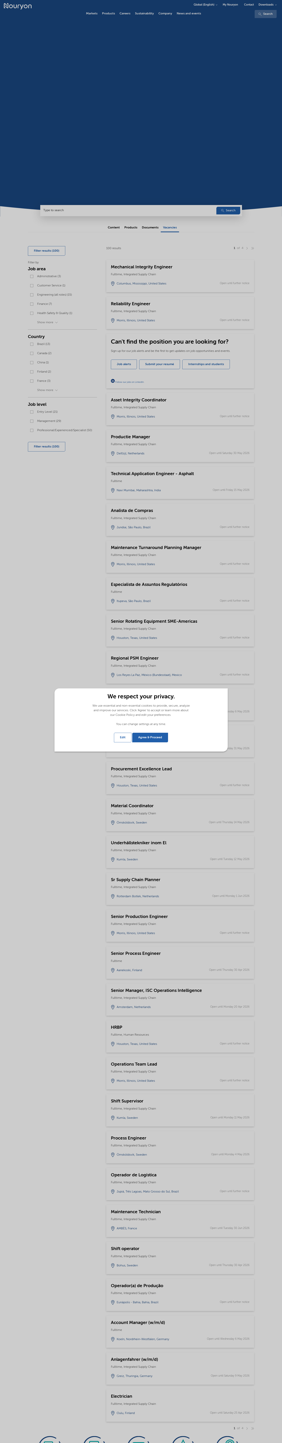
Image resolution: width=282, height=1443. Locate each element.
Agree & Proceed (150, 737)
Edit (123, 737)
